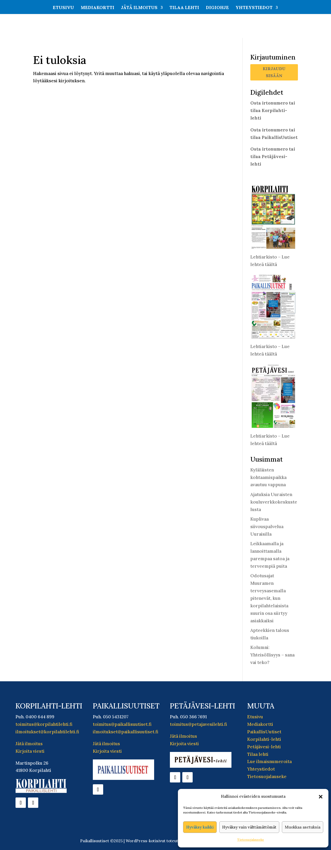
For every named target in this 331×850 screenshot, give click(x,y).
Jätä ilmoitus (139, 8)
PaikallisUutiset (264, 732)
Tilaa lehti (184, 8)
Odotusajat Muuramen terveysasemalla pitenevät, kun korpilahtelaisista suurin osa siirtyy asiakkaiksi (269, 598)
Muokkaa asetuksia (302, 827)
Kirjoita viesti (30, 751)
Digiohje (217, 8)
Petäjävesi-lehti (264, 747)
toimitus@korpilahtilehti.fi (44, 724)
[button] (320, 796)
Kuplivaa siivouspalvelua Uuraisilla (266, 526)
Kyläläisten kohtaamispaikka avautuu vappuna (268, 477)
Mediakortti (97, 8)
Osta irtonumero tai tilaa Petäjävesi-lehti (272, 156)
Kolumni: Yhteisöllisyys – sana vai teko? (272, 655)
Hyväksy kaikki (200, 827)
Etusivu (63, 8)
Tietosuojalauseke (250, 839)
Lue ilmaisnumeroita (269, 761)
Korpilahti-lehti (264, 739)
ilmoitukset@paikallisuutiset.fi (125, 732)
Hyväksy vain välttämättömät (249, 827)
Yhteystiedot (254, 8)
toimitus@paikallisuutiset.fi (122, 724)
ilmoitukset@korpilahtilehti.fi (47, 732)
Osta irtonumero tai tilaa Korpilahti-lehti (272, 110)
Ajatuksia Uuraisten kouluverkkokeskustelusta (273, 502)
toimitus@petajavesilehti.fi (198, 724)
